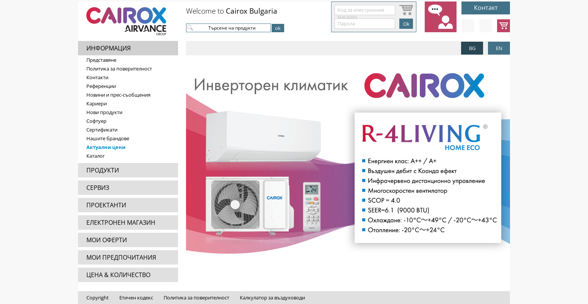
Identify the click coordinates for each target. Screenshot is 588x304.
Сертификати (101, 129)
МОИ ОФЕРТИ (106, 240)
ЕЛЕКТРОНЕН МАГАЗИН (120, 222)
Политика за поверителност (119, 68)
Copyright (97, 297)
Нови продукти (104, 112)
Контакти (97, 77)
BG (472, 48)
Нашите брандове (107, 138)
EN (499, 48)
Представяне (101, 59)
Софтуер (96, 121)
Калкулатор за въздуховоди (272, 297)
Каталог (95, 155)
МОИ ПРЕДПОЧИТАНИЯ (121, 257)
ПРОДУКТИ (102, 170)
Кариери (96, 103)
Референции (101, 86)
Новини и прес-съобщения (118, 94)
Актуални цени (105, 147)
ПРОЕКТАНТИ (106, 205)
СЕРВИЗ (97, 187)
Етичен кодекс (136, 297)
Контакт (486, 7)
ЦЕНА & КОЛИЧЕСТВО (118, 275)
